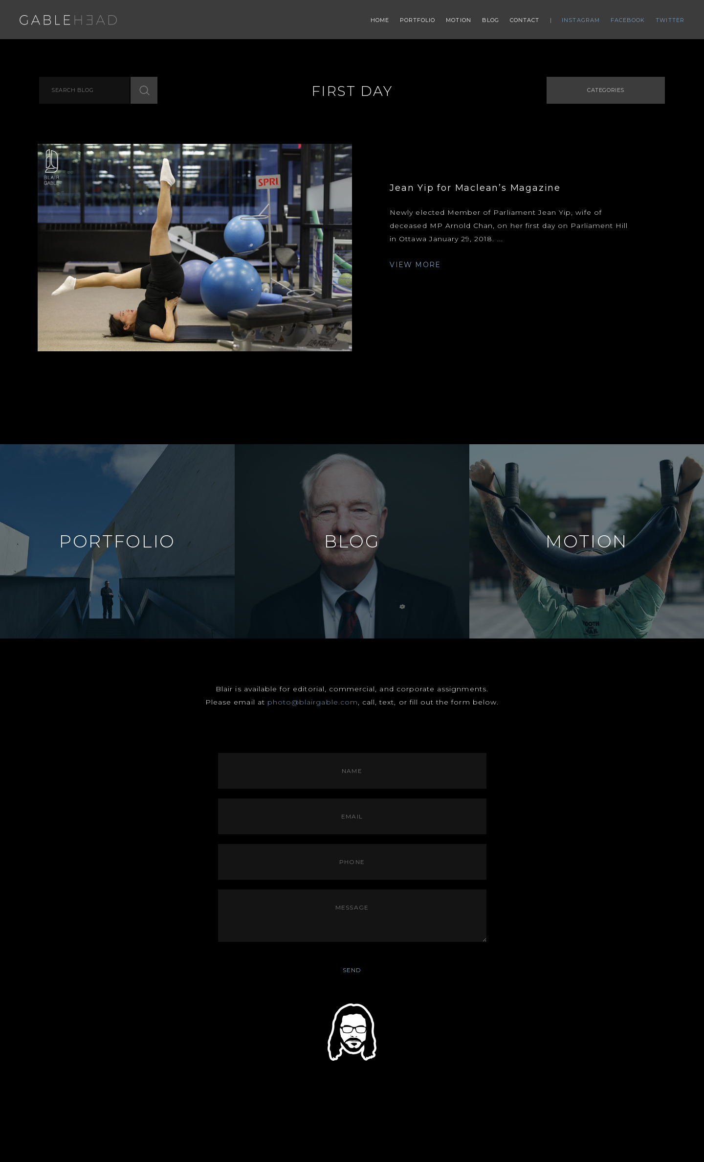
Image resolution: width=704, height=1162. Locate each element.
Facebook (628, 20)
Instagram (581, 20)
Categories (605, 90)
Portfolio (418, 20)
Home (380, 20)
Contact (525, 20)
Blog (490, 20)
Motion (458, 20)
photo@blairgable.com (312, 702)
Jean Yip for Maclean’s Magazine (475, 187)
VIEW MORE (415, 264)
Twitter (670, 20)
